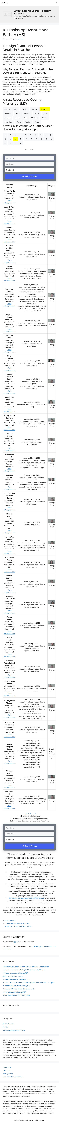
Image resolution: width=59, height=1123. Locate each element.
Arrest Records (10, 920)
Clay (15, 109)
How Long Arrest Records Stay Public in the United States (24, 970)
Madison (34, 118)
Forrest (34, 109)
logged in (15, 942)
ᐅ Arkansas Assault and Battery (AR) (18, 926)
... (32, 814)
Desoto (24, 109)
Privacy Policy (8, 1074)
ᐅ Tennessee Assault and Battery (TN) (16, 986)
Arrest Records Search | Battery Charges (32, 12)
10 (35, 814)
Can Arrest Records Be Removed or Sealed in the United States (26, 967)
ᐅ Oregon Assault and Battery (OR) (15, 973)
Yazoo (37, 122)
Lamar (17, 118)
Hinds (18, 113)
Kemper (7, 118)
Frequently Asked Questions (13, 1077)
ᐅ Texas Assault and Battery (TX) (16, 923)
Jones (46, 113)
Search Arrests (29, 176)
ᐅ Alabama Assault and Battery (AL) (16, 979)
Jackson (27, 113)
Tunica (28, 122)
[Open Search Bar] (56, 3)
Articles (5, 1027)
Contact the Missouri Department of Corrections (26, 898)
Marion (44, 118)
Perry (19, 122)
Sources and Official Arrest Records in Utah (18, 989)
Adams (7, 109)
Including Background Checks (14, 1030)
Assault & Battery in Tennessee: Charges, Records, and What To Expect (28, 982)
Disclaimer (7, 1070)
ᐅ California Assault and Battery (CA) (16, 995)
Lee (25, 118)
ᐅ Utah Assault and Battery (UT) (14, 992)
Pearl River (8, 122)
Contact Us (7, 1067)
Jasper (36, 113)
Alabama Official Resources (13, 976)
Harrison (8, 113)
